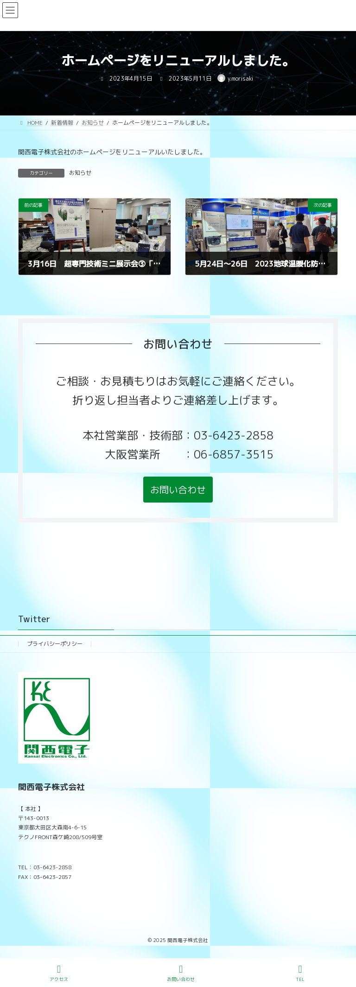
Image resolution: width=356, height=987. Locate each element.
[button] (178, 490)
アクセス (59, 973)
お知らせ (80, 173)
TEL (300, 973)
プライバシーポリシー (55, 644)
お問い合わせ (181, 973)
